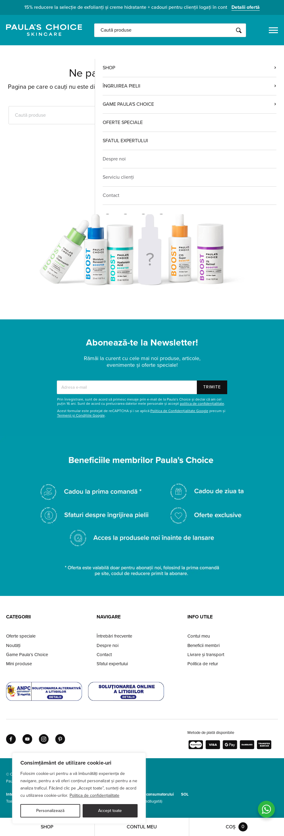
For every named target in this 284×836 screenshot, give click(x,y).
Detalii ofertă (245, 7)
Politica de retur (202, 663)
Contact (104, 654)
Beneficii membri (203, 645)
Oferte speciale (21, 636)
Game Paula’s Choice (27, 654)
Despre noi (107, 645)
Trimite (212, 387)
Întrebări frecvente (114, 636)
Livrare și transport (205, 654)
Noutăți (13, 645)
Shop (47, 827)
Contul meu (198, 636)
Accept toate (110, 810)
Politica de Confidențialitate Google (179, 411)
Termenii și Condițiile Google (81, 415)
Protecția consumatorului (152, 794)
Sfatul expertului (112, 663)
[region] (79, 788)
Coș (237, 826)
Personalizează (50, 810)
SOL (185, 794)
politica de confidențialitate (202, 403)
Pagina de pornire (142, 167)
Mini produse (19, 663)
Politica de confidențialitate (94, 795)
